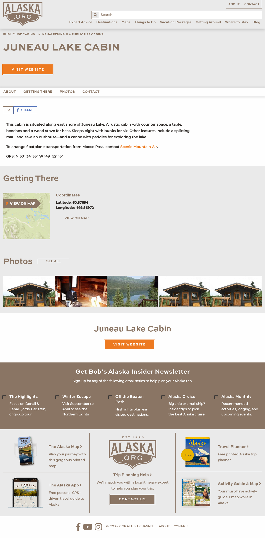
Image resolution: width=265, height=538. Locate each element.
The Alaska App (65, 485)
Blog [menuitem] (256, 22)
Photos (67, 92)
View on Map (76, 218)
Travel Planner (233, 447)
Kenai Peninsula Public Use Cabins (72, 34)
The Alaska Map (65, 447)
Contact (251, 4)
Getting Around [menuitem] (208, 22)
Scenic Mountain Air (138, 147)
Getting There (37, 92)
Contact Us (132, 499)
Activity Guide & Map (239, 484)
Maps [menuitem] (126, 22)
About (234, 4)
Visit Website (28, 69)
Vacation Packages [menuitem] (176, 22)
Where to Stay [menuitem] (236, 22)
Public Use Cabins (19, 34)
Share (25, 110)
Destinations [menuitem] (106, 22)
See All (53, 261)
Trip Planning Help (132, 475)
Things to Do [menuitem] (145, 22)
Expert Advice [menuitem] (80, 22)
